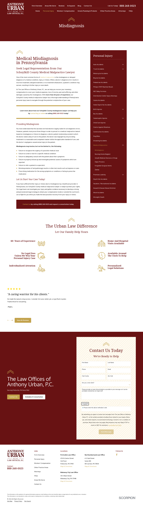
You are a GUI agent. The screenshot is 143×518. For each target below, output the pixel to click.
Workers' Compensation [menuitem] (66, 11)
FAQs (36, 476)
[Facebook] (117, 455)
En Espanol (71, 6)
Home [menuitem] (38, 11)
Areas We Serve (50, 6)
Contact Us (88, 6)
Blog (79, 6)
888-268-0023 (128, 6)
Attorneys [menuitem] (122, 11)
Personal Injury (39, 459)
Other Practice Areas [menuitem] (107, 11)
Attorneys (37, 471)
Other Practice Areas (41, 467)
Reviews (62, 6)
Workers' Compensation (42, 463)
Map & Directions (66, 466)
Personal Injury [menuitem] (48, 11)
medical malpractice (47, 77)
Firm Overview (37, 6)
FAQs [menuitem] (131, 11)
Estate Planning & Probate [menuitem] (87, 11)
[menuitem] (107, 64)
